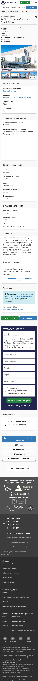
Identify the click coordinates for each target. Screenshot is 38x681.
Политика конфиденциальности (19, 406)
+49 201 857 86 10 (13, 521)
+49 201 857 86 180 (13, 525)
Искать (31, 7)
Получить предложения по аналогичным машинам (17, 392)
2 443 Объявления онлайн (13, 309)
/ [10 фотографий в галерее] (33, 77)
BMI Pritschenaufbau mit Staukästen (17, 97)
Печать (19, 445)
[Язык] (32, 2)
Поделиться (19, 454)
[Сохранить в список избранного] (32, 17)
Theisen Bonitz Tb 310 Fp (19, 542)
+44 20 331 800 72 (13, 518)
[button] (36, 2)
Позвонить (28, 318)
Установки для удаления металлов (19, 537)
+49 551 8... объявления (15, 421)
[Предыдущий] (3, 62)
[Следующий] (35, 62)
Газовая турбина (19, 547)
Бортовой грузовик (10, 91)
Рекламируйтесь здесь (19, 468)
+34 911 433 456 (12, 528)
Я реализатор (12, 388)
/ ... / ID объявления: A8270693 (14, 12)
